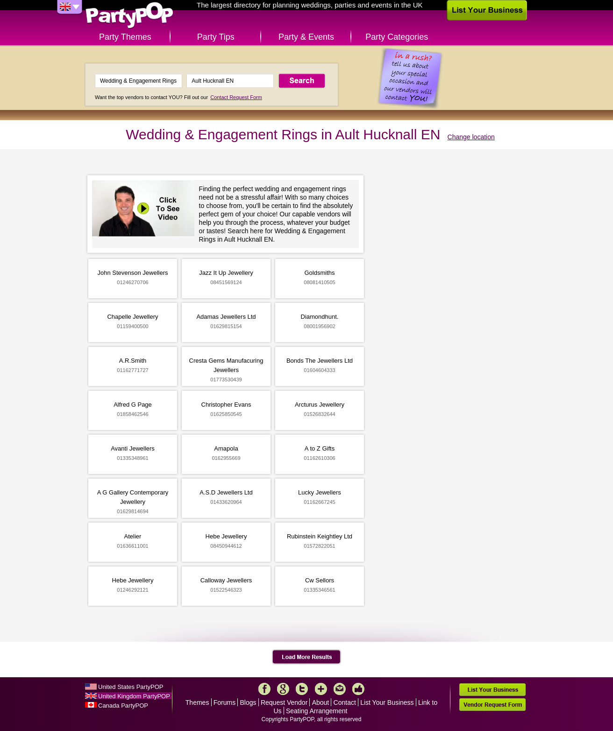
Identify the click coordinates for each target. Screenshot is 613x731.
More (321, 689)
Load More (307, 657)
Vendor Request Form (492, 704)
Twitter (302, 689)
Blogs (248, 702)
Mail (340, 689)
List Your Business (386, 702)
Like (358, 689)
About (320, 702)
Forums (224, 702)
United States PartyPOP (130, 686)
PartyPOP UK (129, 15)
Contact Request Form (236, 97)
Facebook (264, 689)
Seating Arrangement (317, 711)
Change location (471, 137)
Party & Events (306, 37)
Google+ (283, 689)
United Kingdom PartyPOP (134, 696)
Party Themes (125, 37)
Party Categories (396, 37)
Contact (345, 702)
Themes (197, 702)
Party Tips (216, 37)
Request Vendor (284, 702)
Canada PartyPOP (123, 705)
